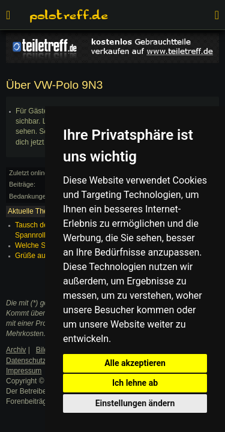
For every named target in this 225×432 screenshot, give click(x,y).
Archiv (16, 350)
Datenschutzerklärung (41, 360)
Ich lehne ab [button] (135, 383)
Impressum (23, 371)
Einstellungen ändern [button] (135, 403)
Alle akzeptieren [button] (135, 363)
